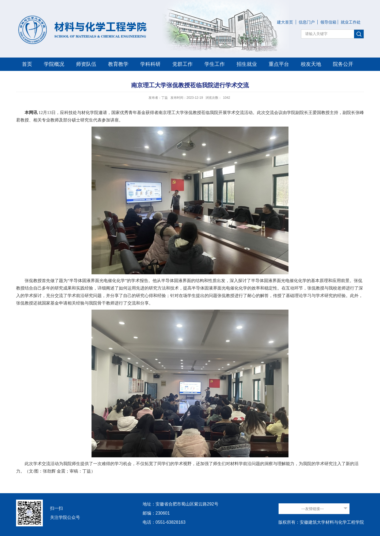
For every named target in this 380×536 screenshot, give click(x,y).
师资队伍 (86, 64)
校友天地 (311, 64)
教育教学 (118, 64)
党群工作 (182, 64)
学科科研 (150, 64)
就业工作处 (351, 22)
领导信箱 (328, 22)
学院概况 (54, 64)
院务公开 (343, 64)
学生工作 (214, 64)
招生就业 (247, 64)
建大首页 (285, 22)
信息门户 (307, 22)
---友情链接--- (312, 509)
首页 (27, 64)
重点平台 (279, 64)
